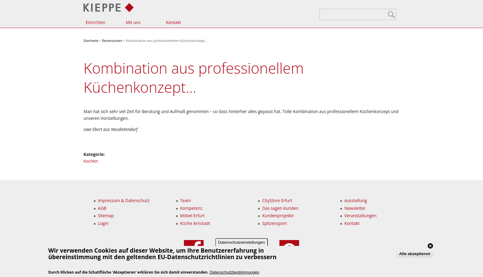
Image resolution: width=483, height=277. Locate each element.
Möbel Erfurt (192, 215)
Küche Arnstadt (195, 223)
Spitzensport (274, 223)
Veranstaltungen (360, 215)
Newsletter (355, 208)
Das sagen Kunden (280, 208)
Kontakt (173, 22)
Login (103, 223)
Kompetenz (191, 208)
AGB (102, 208)
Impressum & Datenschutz (124, 200)
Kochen (90, 161)
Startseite (91, 40)
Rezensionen (112, 40)
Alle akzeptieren (414, 253)
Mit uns (133, 22)
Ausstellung (355, 200)
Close (430, 246)
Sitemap (106, 215)
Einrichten (95, 22)
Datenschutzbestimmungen (234, 272)
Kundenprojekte (278, 215)
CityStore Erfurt (277, 200)
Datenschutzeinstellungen (241, 242)
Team (185, 200)
